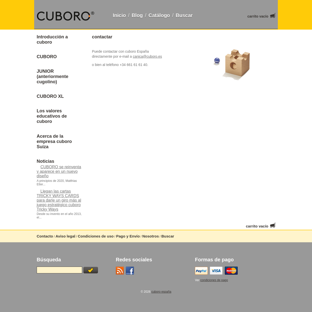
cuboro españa (161, 291)
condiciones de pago (214, 280)
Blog (137, 15)
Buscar (184, 15)
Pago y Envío (128, 236)
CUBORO (47, 56)
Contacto (45, 236)
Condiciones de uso (96, 236)
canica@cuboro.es (147, 56)
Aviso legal (65, 236)
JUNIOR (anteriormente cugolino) (52, 76)
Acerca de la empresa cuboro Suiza (54, 141)
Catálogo (159, 15)
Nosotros (150, 236)
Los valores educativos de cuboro (52, 116)
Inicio (119, 15)
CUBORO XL (50, 96)
